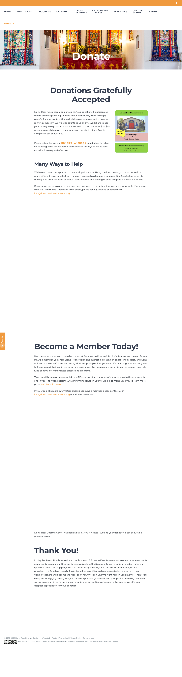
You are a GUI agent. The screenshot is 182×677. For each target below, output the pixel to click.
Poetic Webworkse (60, 638)
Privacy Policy (75, 638)
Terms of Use (88, 638)
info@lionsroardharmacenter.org (52, 193)
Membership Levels (51, 384)
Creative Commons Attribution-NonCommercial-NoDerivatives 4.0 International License (80, 642)
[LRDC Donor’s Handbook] (131, 111)
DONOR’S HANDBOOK (73, 143)
